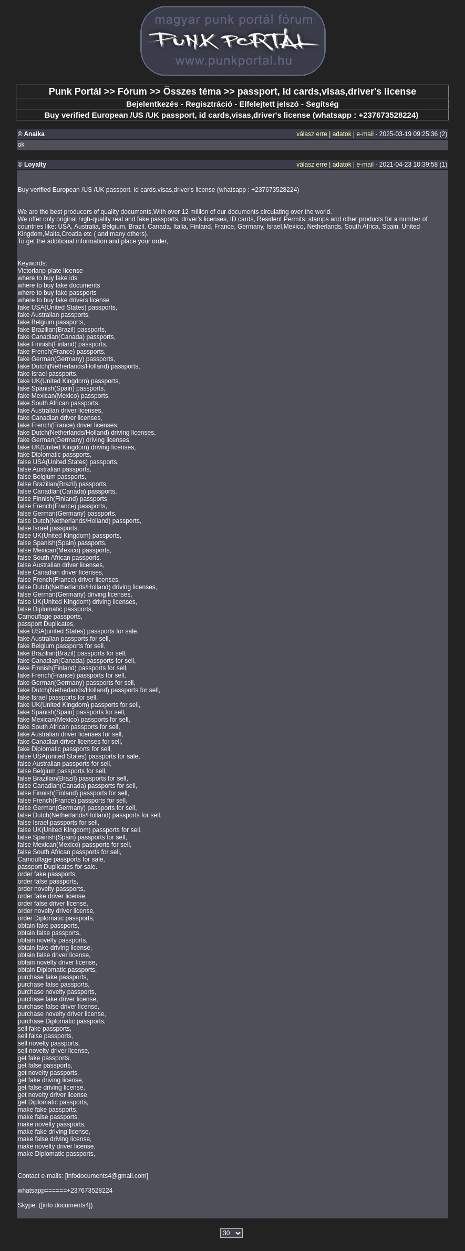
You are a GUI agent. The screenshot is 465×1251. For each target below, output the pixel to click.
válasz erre (311, 134)
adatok (342, 134)
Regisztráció (208, 103)
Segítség (322, 103)
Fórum (132, 91)
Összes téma (192, 91)
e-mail (365, 134)
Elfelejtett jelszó (268, 103)
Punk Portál (75, 91)
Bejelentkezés (152, 103)
